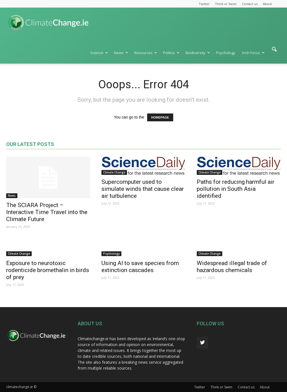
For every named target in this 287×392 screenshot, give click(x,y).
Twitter (204, 4)
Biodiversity (198, 52)
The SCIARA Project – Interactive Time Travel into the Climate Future (46, 212)
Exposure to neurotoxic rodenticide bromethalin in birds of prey (47, 270)
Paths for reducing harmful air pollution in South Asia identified (235, 188)
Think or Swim (226, 4)
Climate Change (114, 172)
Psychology (225, 52)
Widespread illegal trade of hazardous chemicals (232, 266)
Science (99, 52)
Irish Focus (253, 52)
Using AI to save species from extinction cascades (140, 266)
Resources (145, 52)
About (267, 4)
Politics (171, 52)
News (121, 52)
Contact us (250, 4)
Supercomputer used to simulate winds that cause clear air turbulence (142, 188)
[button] (274, 52)
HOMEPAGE (160, 117)
